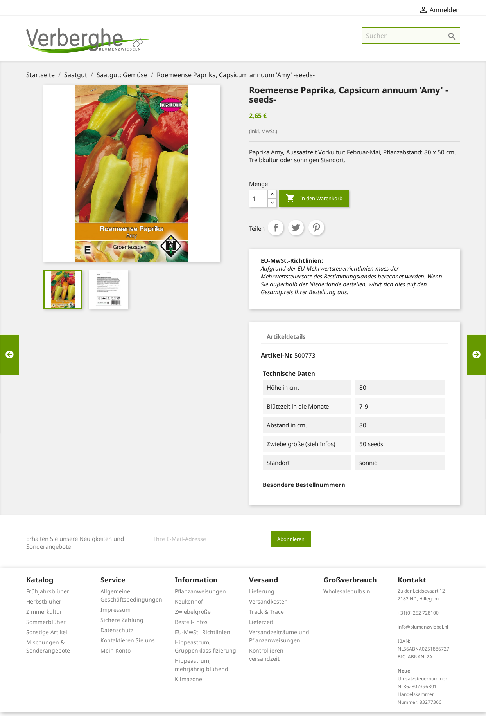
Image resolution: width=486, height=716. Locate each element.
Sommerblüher (46, 625)
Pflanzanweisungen (200, 594)
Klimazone (188, 682)
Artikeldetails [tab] (286, 340)
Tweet (296, 231)
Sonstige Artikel (46, 635)
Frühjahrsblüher (47, 594)
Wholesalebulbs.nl (347, 594)
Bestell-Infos (191, 625)
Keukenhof (189, 605)
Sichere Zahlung (121, 623)
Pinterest (316, 231)
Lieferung (261, 594)
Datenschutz (116, 633)
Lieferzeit (261, 625)
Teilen (275, 231)
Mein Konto (115, 654)
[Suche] (411, 39)
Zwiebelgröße (193, 615)
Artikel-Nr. (277, 359)
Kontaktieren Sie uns (127, 643)
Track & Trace (266, 615)
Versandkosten (268, 605)
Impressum (115, 613)
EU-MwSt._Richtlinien (202, 635)
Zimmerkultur (44, 615)
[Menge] (258, 202)
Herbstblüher (43, 605)
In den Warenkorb (314, 202)
